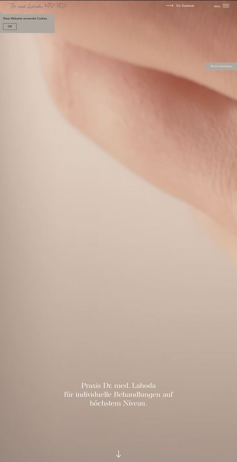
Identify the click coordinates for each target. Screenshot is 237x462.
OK (13, 26)
